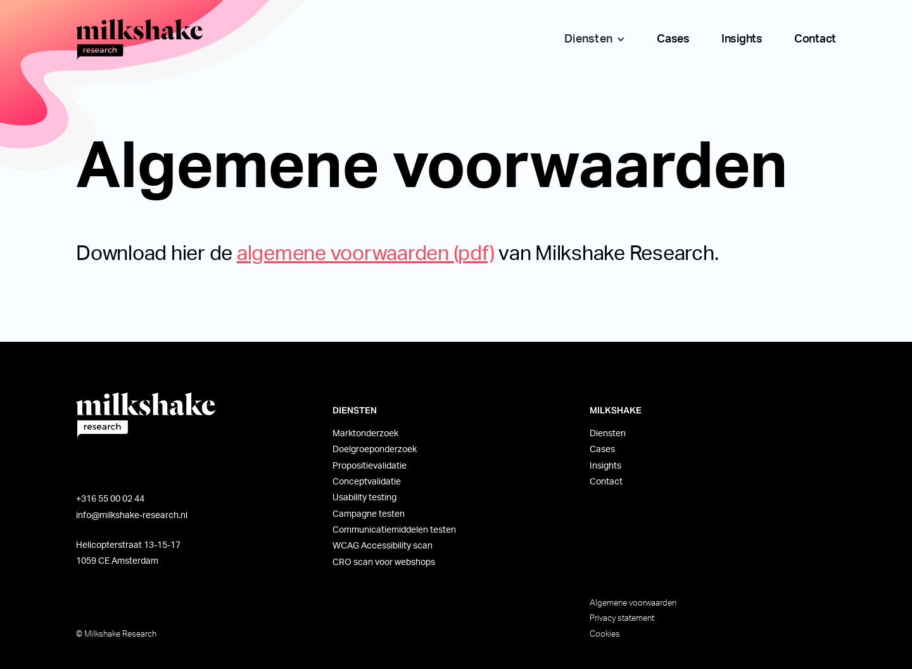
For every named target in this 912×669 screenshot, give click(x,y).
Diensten (608, 433)
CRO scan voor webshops (383, 562)
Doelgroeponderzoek (374, 449)
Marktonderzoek (365, 433)
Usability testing (364, 497)
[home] (139, 39)
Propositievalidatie (369, 466)
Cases (673, 39)
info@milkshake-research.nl (131, 515)
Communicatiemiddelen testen (394, 530)
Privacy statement (622, 618)
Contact (815, 39)
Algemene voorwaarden (633, 603)
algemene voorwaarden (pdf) (366, 254)
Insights (742, 39)
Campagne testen (368, 514)
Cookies (605, 634)
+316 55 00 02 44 (110, 499)
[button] (591, 39)
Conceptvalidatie (366, 481)
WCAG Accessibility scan (382, 546)
